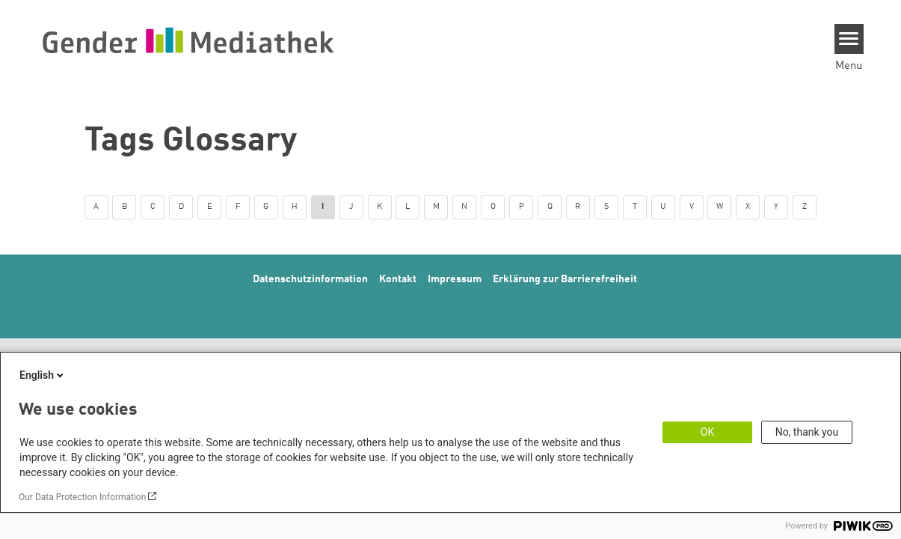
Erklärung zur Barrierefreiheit (565, 279)
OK (707, 432)
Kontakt (397, 279)
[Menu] (849, 39)
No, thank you (807, 432)
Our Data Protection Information (82, 497)
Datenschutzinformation (310, 279)
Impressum (455, 279)
